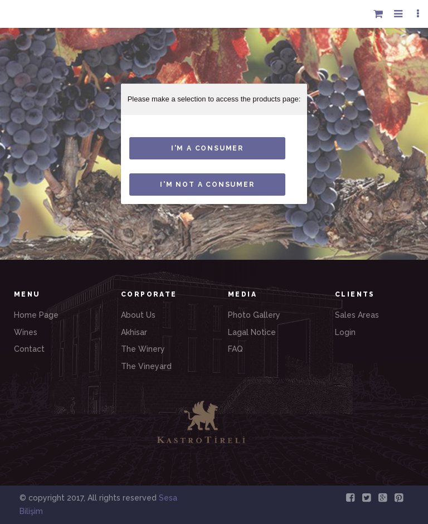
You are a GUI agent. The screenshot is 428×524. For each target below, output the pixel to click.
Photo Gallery (254, 314)
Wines (25, 332)
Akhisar (134, 332)
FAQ (235, 349)
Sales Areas (357, 314)
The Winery (143, 349)
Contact (29, 349)
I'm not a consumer (207, 184)
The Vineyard (146, 366)
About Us (138, 314)
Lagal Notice (252, 332)
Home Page (36, 314)
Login (345, 332)
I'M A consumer (207, 148)
